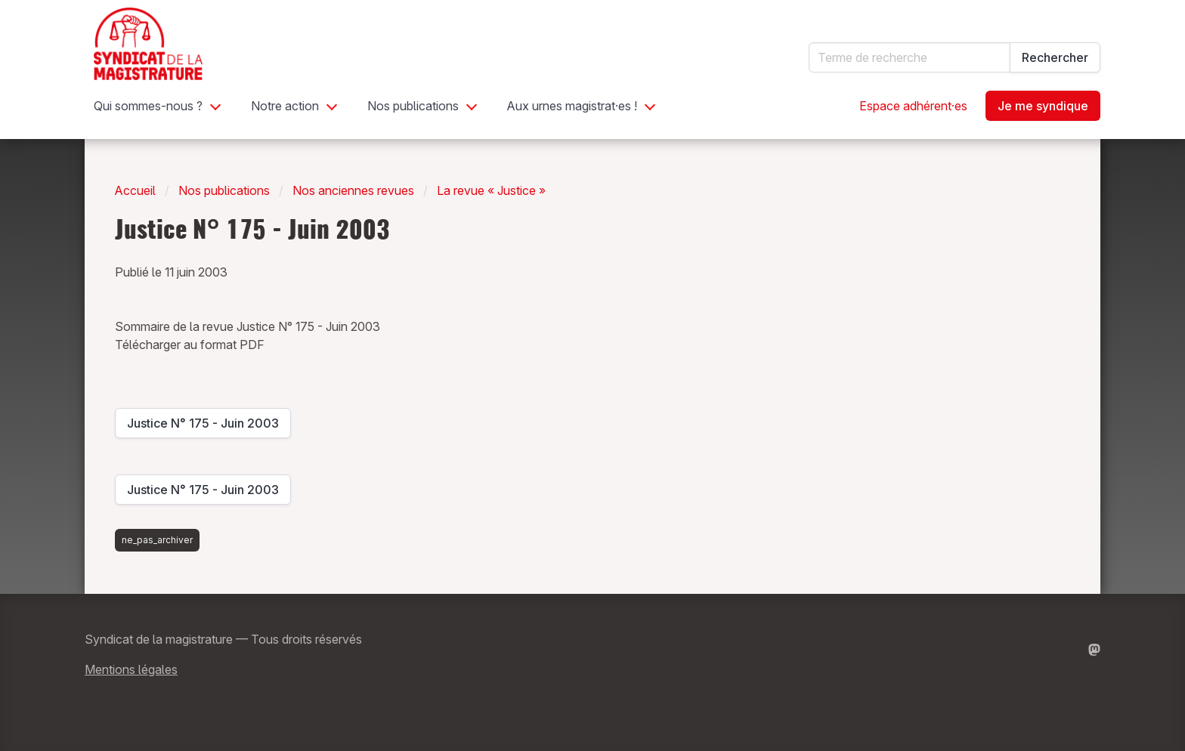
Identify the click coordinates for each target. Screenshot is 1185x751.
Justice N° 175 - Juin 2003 (203, 427)
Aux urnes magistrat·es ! (572, 105)
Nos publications (413, 105)
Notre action (285, 105)
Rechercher (1055, 57)
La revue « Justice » (491, 190)
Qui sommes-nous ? (148, 105)
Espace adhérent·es (913, 105)
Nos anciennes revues (353, 190)
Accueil (135, 190)
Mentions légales (131, 669)
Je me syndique (1043, 105)
